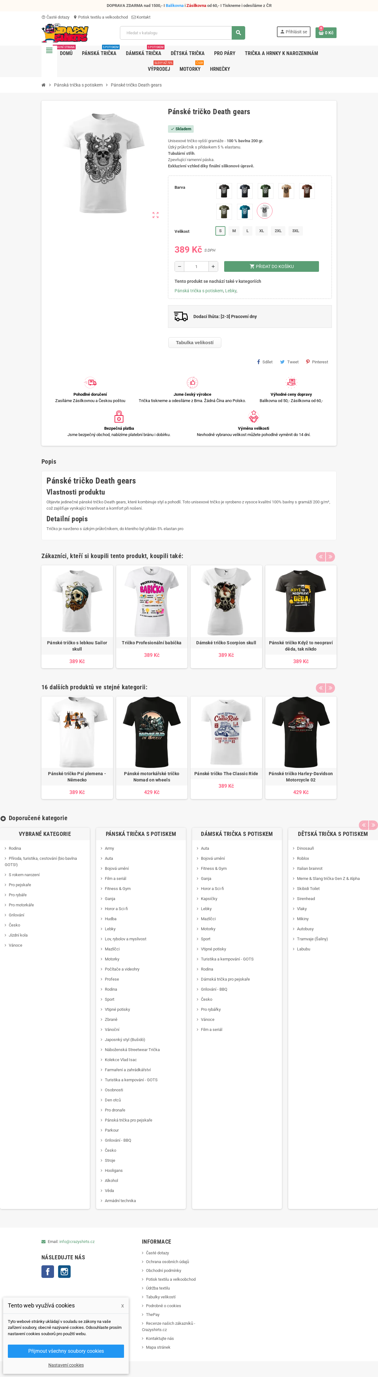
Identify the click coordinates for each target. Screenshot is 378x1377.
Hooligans (114, 1170)
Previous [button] (320, 554)
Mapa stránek (158, 1347)
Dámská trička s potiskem (237, 834)
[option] (77, 616)
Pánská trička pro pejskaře (128, 1120)
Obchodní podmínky (163, 1270)
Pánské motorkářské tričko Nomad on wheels (151, 776)
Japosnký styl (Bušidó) (125, 1039)
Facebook (47, 1271)
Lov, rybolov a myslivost (125, 939)
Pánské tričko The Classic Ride (226, 773)
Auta (109, 858)
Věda (109, 1190)
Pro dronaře (115, 1110)
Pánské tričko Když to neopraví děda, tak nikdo (301, 646)
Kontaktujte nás (160, 1338)
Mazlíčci (112, 949)
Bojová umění (117, 868)
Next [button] (330, 554)
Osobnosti (114, 1090)
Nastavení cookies (66, 1365)
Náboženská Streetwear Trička (132, 1049)
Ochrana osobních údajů (167, 1261)
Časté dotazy (55, 17)
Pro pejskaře (20, 884)
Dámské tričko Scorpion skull (226, 642)
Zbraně (111, 1019)
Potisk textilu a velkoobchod (100, 17)
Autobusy (305, 928)
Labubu (303, 949)
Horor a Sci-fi (116, 908)
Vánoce (15, 945)
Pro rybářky (211, 1009)
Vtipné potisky (117, 1009)
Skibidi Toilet (308, 888)
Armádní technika (120, 1200)
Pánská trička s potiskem (199, 290)
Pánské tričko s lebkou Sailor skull (77, 646)
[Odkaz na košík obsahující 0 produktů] (326, 32)
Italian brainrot (309, 868)
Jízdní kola (18, 935)
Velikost (182, 231)
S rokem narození (24, 874)
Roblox (303, 858)
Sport (109, 999)
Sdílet (265, 361)
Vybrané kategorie (45, 834)
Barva (180, 187)
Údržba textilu (158, 1288)
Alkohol (111, 1180)
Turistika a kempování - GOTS (131, 1080)
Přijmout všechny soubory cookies (66, 1351)
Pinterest (317, 361)
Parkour (112, 1130)
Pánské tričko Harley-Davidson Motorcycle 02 (301, 776)
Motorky (112, 959)
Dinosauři (305, 848)
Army (109, 848)
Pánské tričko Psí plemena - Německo (77, 776)
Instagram (64, 1271)
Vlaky (302, 908)
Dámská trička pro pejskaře (225, 979)
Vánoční (112, 1029)
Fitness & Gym (118, 888)
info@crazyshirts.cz (76, 1241)
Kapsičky (209, 898)
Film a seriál (115, 878)
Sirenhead (306, 898)
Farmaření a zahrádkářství (128, 1069)
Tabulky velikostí (161, 1297)
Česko (14, 925)
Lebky (230, 290)
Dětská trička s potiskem (333, 834)
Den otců (113, 1100)
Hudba (110, 918)
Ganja (110, 898)
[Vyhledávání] (182, 33)
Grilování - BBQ (118, 1140)
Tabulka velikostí (195, 342)
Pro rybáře (18, 895)
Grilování (16, 915)
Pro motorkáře (21, 905)
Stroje (110, 1160)
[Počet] (196, 266)
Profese (112, 979)
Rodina (15, 848)
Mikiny (303, 918)
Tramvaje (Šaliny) (312, 939)
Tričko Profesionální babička (151, 642)
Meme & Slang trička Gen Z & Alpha (328, 878)
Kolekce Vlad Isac (121, 1059)
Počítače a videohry (122, 969)
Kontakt (141, 17)
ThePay (152, 1314)
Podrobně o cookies (163, 1305)
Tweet (289, 361)
